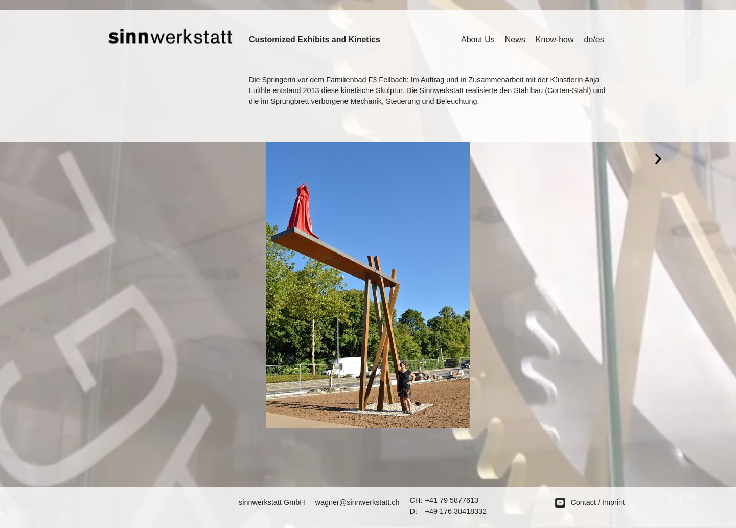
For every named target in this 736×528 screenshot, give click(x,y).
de (588, 39)
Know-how (555, 39)
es (599, 39)
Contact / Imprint (597, 502)
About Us (478, 39)
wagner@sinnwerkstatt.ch (357, 502)
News (515, 39)
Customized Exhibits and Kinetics (314, 39)
